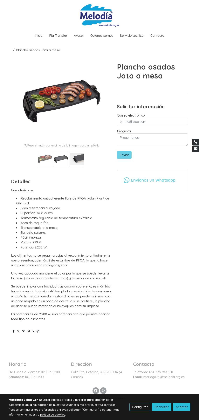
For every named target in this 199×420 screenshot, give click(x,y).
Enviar (124, 155)
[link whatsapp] (103, 390)
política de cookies (52, 414)
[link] (99, 15)
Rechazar (161, 407)
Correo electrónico (131, 115)
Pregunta (124, 131)
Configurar (140, 407)
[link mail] (195, 149)
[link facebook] (96, 390)
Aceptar (182, 407)
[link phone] (195, 142)
